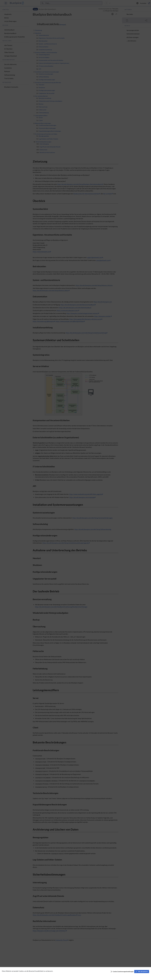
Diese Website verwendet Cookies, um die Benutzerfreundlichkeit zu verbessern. (27, 971)
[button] (122, 971)
